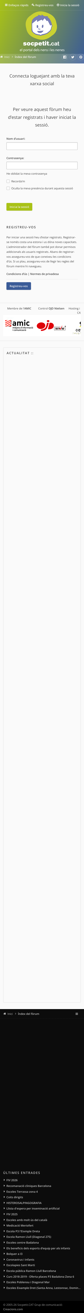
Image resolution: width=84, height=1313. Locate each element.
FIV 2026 (12, 1180)
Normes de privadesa (44, 274)
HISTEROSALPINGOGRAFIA (23, 1203)
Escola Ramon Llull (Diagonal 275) (28, 1237)
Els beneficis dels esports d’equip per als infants (38, 1248)
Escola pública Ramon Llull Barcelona (31, 1271)
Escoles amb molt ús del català (26, 1220)
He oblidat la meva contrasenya (26, 173)
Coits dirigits (14, 1197)
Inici (10, 1014)
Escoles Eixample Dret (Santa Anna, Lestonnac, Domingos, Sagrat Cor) (43, 1288)
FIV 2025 (12, 1214)
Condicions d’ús (16, 274)
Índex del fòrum (28, 1014)
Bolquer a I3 (14, 1254)
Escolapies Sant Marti (20, 1265)
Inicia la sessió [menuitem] (69, 5)
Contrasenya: (15, 158)
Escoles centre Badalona (22, 1242)
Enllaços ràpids (19, 5)
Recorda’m (15, 181)
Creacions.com (13, 1309)
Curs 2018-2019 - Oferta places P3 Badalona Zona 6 (40, 1276)
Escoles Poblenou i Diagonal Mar (28, 1282)
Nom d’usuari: (15, 139)
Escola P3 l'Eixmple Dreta (23, 1231)
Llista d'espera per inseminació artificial (33, 1208)
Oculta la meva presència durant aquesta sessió (39, 188)
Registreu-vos (19, 286)
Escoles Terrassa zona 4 (22, 1192)
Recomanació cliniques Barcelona (28, 1186)
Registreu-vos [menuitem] (44, 5)
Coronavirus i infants (20, 1259)
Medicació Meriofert (19, 1225)
